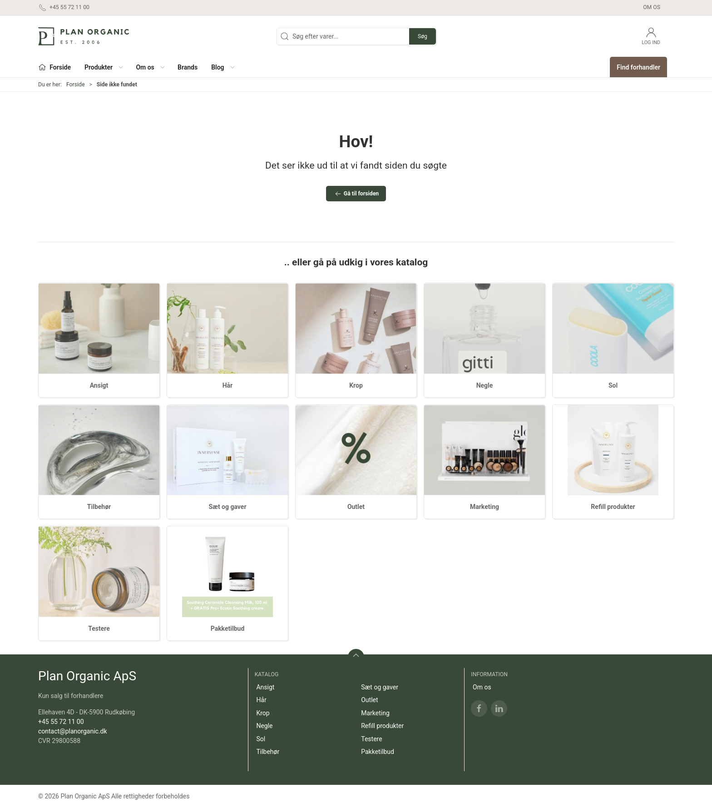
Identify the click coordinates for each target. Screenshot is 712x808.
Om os (651, 7)
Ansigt (99, 385)
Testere (99, 628)
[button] (103, 67)
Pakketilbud (228, 628)
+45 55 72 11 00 (61, 721)
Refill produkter (613, 506)
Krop (356, 385)
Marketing (484, 506)
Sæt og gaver (227, 506)
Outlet (356, 506)
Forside (75, 84)
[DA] (83, 36)
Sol (613, 385)
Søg (422, 36)
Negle (484, 385)
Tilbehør (99, 506)
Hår (227, 385)
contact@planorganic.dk (72, 731)
